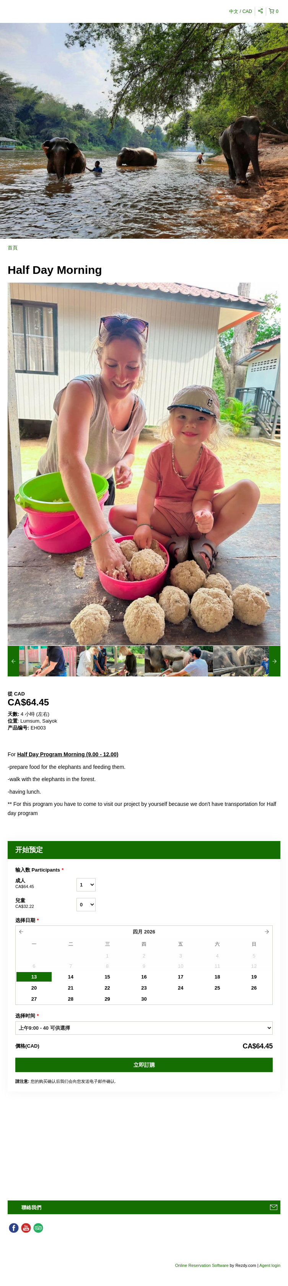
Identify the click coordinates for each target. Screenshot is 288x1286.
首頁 (13, 248)
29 (107, 999)
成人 (45, 884)
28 (70, 999)
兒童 (45, 904)
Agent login (269, 1265)
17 (180, 977)
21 (70, 988)
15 (107, 977)
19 (254, 977)
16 (143, 977)
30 (143, 999)
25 (217, 988)
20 (34, 988)
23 (143, 988)
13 (34, 977)
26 (254, 988)
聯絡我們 (31, 1207)
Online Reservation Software (202, 1265)
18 (217, 977)
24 (180, 988)
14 (70, 977)
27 (34, 999)
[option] (42, 661)
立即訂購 (144, 1065)
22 (107, 988)
